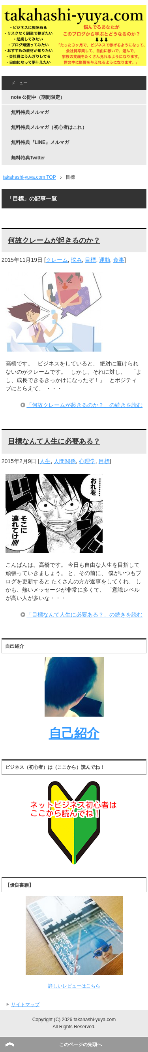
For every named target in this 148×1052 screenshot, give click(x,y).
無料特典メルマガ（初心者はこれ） (49, 127)
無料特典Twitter (28, 158)
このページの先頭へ (80, 1044)
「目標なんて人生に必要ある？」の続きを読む (84, 614)
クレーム (57, 260)
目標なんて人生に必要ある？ (54, 441)
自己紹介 (74, 733)
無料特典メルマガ (30, 112)
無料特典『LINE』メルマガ (40, 142)
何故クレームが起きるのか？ (54, 240)
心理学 (87, 461)
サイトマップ (25, 1004)
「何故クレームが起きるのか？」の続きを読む (84, 405)
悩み (76, 260)
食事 (118, 260)
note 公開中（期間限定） (38, 97)
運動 (104, 260)
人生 (45, 461)
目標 (90, 260)
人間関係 (65, 461)
